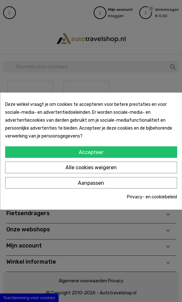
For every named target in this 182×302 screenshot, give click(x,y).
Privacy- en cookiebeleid (152, 197)
